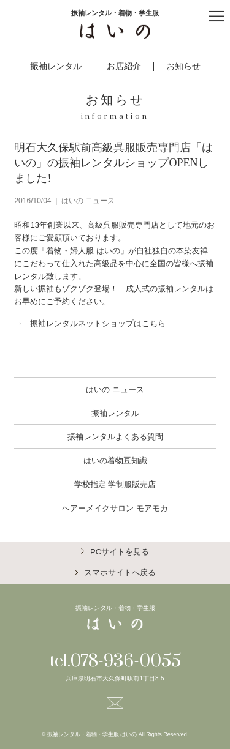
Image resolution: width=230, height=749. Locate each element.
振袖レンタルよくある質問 (115, 436)
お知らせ (183, 66)
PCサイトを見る (119, 551)
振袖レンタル (56, 66)
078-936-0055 (125, 661)
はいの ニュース (88, 200)
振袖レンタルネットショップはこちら (98, 323)
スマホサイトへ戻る (120, 572)
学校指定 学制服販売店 (115, 484)
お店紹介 (124, 66)
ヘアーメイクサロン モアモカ (115, 508)
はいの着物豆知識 (115, 460)
